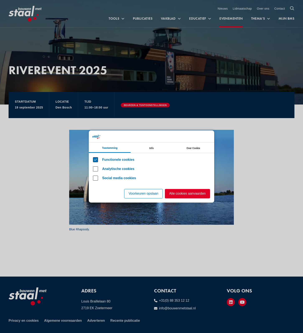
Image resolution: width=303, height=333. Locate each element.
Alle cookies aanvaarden (187, 193)
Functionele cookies (118, 159)
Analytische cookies (118, 169)
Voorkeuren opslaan (143, 193)
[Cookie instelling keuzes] (151, 166)
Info (151, 148)
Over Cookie (193, 148)
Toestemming (109, 148)
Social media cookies (119, 178)
